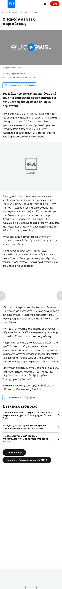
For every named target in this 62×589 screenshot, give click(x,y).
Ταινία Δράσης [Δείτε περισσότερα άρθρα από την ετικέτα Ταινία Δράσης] (14, 452)
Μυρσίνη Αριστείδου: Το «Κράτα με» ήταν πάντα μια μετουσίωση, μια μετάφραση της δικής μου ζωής (27, 415)
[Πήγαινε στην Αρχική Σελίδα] (11, 4)
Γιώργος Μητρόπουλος (16, 73)
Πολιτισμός (13, 12)
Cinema (34, 12)
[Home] (3, 12)
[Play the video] (31, 47)
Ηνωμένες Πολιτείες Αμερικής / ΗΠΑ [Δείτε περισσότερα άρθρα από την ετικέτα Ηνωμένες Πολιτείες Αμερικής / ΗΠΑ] (26, 460)
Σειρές (24, 12)
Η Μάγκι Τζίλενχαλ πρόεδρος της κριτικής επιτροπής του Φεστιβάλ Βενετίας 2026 (24, 427)
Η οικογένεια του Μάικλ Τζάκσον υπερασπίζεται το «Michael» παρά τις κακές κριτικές (25, 438)
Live (55, 3)
